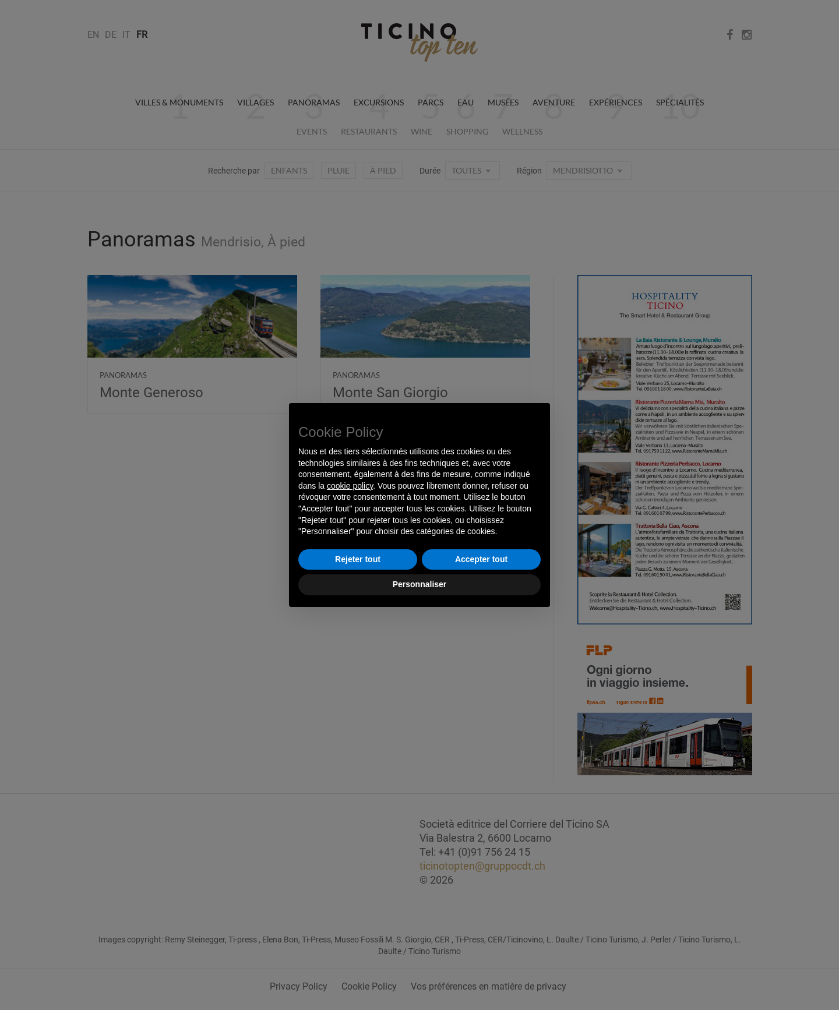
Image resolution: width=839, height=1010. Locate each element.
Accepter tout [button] (481, 559)
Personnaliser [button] (420, 584)
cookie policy (350, 485)
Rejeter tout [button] (357, 559)
